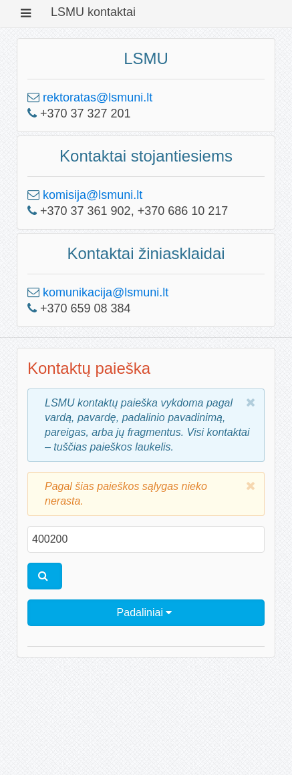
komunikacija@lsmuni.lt (105, 292)
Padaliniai (144, 612)
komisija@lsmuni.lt (92, 195)
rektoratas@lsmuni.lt (97, 97)
